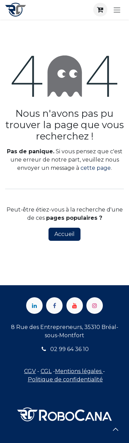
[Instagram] (94, 305)
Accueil (64, 234)
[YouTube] (74, 305)
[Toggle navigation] (117, 10)
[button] (115, 429)
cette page (95, 168)
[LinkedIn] (34, 305)
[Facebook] (54, 305)
